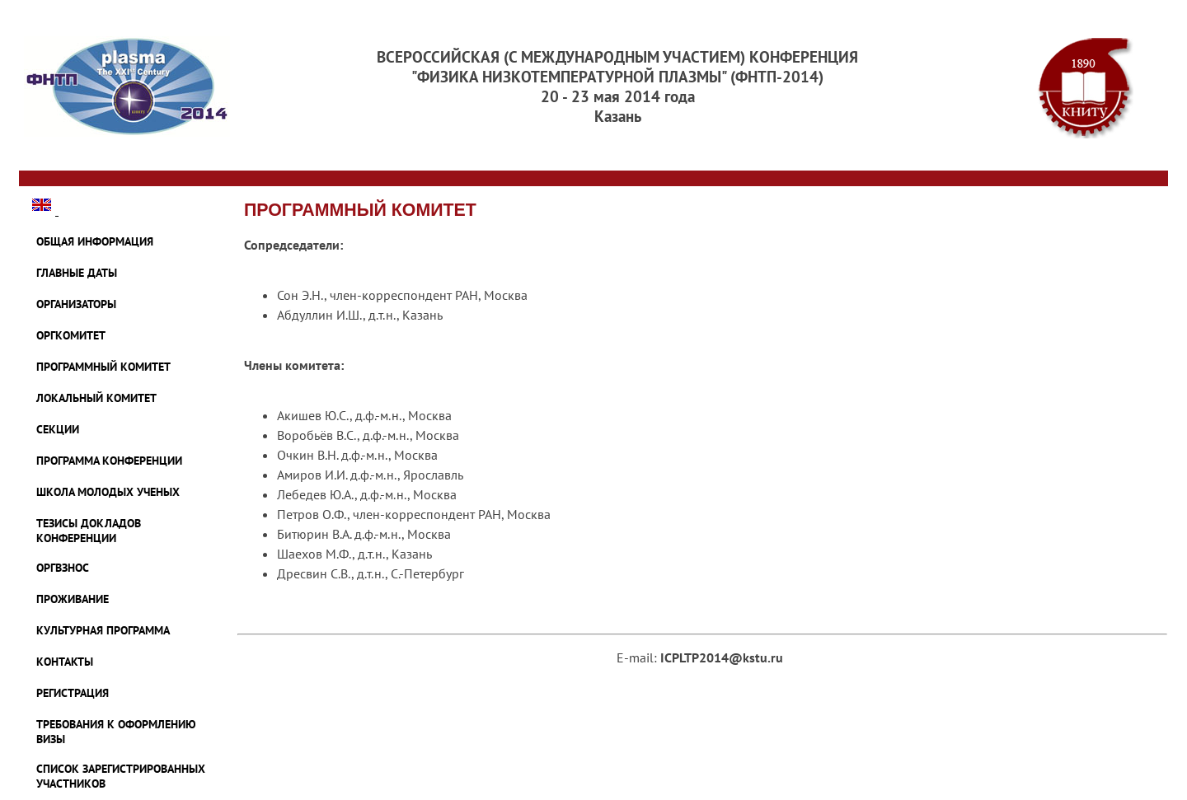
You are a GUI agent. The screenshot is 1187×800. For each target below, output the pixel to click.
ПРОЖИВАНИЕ (72, 599)
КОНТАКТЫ (64, 661)
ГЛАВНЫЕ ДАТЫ (76, 272)
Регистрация (72, 692)
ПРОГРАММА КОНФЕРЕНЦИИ (109, 460)
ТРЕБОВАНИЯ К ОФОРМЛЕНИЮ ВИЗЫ (116, 731)
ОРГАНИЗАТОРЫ (76, 304)
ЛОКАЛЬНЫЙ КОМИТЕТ (96, 398)
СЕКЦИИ (57, 429)
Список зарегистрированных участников (120, 776)
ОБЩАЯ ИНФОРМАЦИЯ (94, 241)
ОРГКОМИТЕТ (71, 335)
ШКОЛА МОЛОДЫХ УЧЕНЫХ (108, 491)
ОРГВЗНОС (62, 567)
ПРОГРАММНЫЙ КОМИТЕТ (103, 366)
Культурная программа (103, 630)
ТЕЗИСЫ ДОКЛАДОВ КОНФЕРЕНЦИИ (88, 530)
